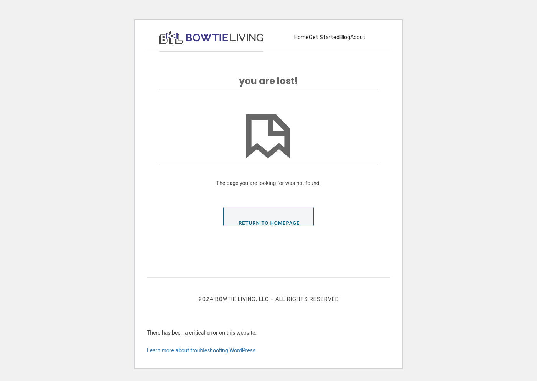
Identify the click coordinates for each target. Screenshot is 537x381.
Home (301, 37)
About (358, 37)
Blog (344, 37)
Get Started (324, 37)
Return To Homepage (269, 223)
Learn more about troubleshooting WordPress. (202, 350)
